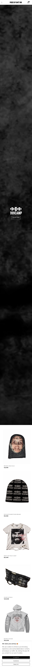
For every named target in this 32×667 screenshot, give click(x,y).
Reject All (16, 664)
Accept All (16, 657)
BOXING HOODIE (8, 638)
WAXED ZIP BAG (8, 597)
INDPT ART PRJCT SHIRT (10, 555)
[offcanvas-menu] (2, 2)
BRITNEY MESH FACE (9, 466)
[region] (16, 654)
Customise (16, 660)
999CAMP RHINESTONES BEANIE (12, 514)
